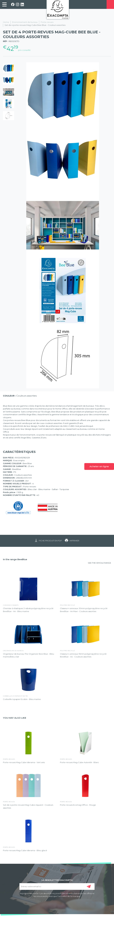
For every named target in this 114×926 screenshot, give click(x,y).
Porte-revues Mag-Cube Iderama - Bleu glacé (25, 850)
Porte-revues (47, 22)
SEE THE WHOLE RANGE (99, 563)
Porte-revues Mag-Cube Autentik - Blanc (79, 762)
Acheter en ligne (99, 466)
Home (6, 22)
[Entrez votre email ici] (57, 886)
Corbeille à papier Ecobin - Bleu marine (22, 699)
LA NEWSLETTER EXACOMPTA (57, 880)
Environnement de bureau (25, 22)
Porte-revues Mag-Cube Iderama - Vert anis (24, 762)
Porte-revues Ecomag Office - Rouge (78, 805)
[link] (4, 4)
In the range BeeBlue (15, 559)
